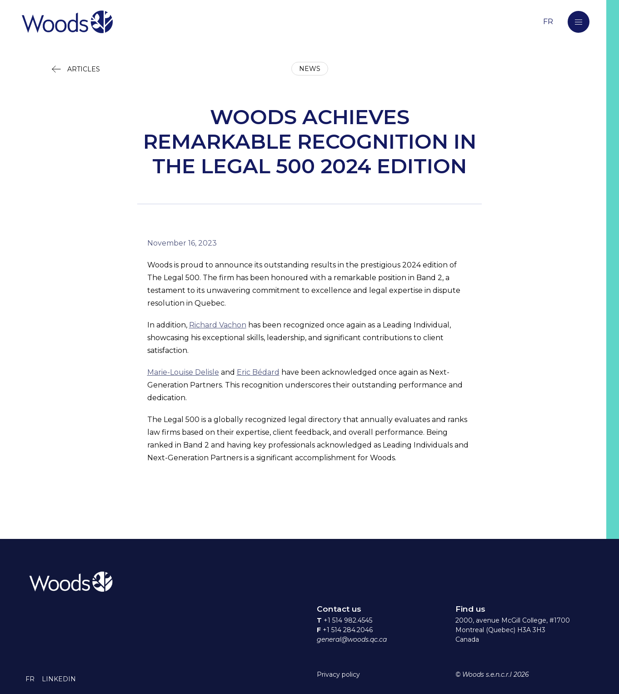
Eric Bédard (258, 372)
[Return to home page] (269, 21)
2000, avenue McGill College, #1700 (512, 620)
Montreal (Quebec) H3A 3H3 (500, 630)
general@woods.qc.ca (352, 639)
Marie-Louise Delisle (183, 372)
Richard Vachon (217, 325)
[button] (578, 22)
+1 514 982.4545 (348, 620)
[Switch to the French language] (548, 21)
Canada (467, 639)
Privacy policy (338, 674)
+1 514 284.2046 (348, 630)
